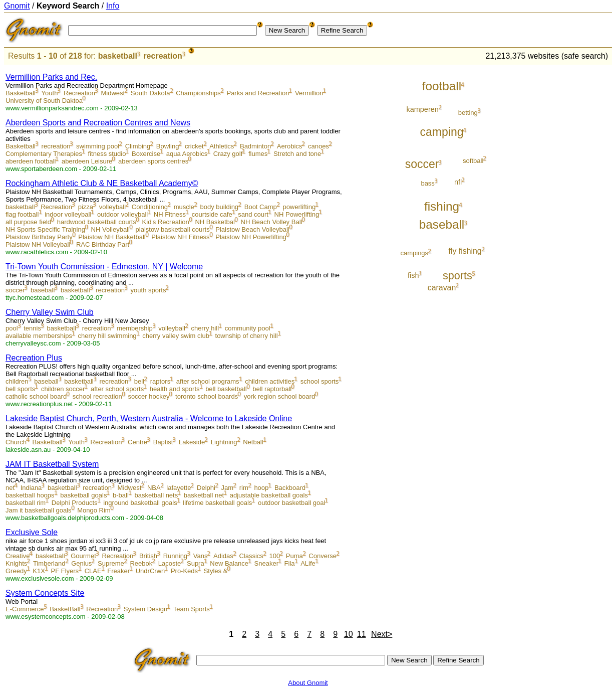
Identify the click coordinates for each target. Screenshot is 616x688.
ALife (308, 563)
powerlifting (299, 207)
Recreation (79, 93)
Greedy (16, 571)
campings (414, 253)
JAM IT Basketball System (52, 464)
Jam (227, 487)
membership (135, 328)
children (17, 381)
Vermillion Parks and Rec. (51, 77)
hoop (261, 487)
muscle (184, 207)
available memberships (39, 335)
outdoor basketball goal (291, 502)
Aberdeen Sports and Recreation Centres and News (98, 122)
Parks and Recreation (257, 93)
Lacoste (169, 563)
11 (361, 634)
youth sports (148, 290)
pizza (85, 207)
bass (427, 183)
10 (348, 634)
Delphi (206, 487)
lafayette (178, 487)
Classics (251, 556)
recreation (162, 56)
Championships (198, 93)
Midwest (113, 93)
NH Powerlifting (297, 214)
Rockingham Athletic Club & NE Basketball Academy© (102, 183)
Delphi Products (75, 502)
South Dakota (150, 93)
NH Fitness (170, 214)
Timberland (49, 563)
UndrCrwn (150, 571)
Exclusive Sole (32, 532)
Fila (289, 563)
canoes (318, 146)
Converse (323, 556)
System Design (145, 609)
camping (442, 131)
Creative (18, 556)
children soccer (63, 389)
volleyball (112, 207)
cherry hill (205, 328)
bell (139, 381)
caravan (442, 287)
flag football (22, 214)
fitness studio (107, 153)
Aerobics (289, 146)
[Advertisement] (570, 216)
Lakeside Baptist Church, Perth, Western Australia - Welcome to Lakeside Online (149, 418)
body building (219, 207)
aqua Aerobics (186, 153)
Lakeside (192, 442)
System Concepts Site (45, 593)
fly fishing (465, 251)
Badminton (255, 146)
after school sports (117, 389)
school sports (319, 381)
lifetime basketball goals (217, 502)
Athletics (221, 146)
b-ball (121, 495)
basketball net (204, 495)
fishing (441, 206)
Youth (50, 93)
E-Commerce (25, 609)
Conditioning (150, 207)
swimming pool (97, 146)
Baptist (163, 442)
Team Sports (191, 609)
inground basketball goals (140, 502)
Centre (137, 442)
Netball (253, 442)
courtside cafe (212, 214)
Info (113, 6)
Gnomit (17, 6)
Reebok (141, 563)
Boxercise (146, 153)
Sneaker (266, 563)
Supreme (111, 563)
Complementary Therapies (44, 153)
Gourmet (83, 556)
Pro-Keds (184, 571)
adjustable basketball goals (269, 495)
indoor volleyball (68, 214)
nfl (458, 182)
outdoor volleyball (122, 214)
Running (175, 556)
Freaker (118, 571)
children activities (269, 381)
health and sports (175, 389)
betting (468, 112)
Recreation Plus (34, 358)
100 (274, 556)
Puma (294, 556)
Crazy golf (228, 153)
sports (457, 275)
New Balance (229, 563)
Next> (381, 634)
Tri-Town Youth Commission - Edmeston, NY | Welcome (104, 266)
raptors (160, 381)
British (148, 556)
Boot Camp (260, 207)
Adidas (223, 556)
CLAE (93, 571)
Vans (200, 556)
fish (413, 275)
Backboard (289, 487)
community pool (247, 328)
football (441, 86)
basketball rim (26, 502)
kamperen (423, 109)
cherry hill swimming (107, 335)
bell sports (20, 389)
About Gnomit (308, 682)
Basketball (21, 93)
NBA (154, 487)
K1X (39, 571)
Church (16, 442)
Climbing (138, 146)
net (10, 487)
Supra (195, 563)
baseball (43, 290)
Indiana (31, 487)
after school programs (207, 381)
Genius (81, 563)
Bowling (167, 146)
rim (243, 487)
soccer (15, 290)
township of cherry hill (246, 335)
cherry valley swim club (175, 335)
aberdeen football (31, 161)
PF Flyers (65, 571)
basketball (117, 56)
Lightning (224, 442)
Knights (16, 563)
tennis (32, 328)
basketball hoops (30, 495)
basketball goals (83, 495)
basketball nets (156, 495)
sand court (253, 214)
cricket (194, 146)
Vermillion (309, 93)
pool (12, 328)
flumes (257, 153)
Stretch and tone (297, 153)
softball (473, 160)
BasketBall (65, 609)
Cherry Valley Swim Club (50, 312)
